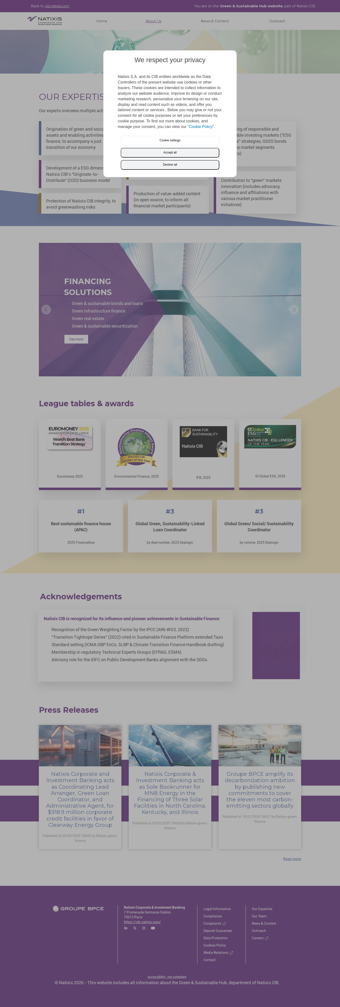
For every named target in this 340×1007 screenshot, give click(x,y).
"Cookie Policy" (200, 127)
